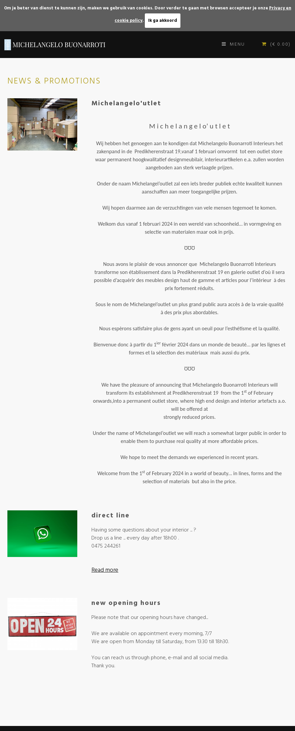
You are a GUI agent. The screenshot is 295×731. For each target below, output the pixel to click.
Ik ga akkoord (162, 20)
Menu (233, 44)
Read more (104, 570)
